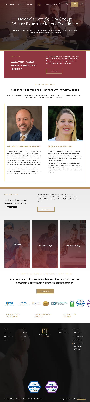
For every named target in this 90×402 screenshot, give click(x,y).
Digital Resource (81, 399)
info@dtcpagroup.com (77, 332)
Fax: (76, 339)
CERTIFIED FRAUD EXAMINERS (69, 315)
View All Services (46, 209)
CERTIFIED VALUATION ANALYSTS (43, 315)
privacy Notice (63, 332)
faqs (5, 339)
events (23, 339)
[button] (13, 4)
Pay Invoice (82, 4)
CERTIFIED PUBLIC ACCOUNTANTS (13, 315)
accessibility (63, 329)
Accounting (30, 4)
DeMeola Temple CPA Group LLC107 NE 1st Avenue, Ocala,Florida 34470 (79, 346)
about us (7, 332)
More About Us (54, 71)
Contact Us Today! (45, 291)
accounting (25, 336)
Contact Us (60, 4)
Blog (55, 4)
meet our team (9, 336)
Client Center (74, 4)
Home (6, 4)
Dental (23, 329)
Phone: (77, 336)
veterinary (24, 332)
